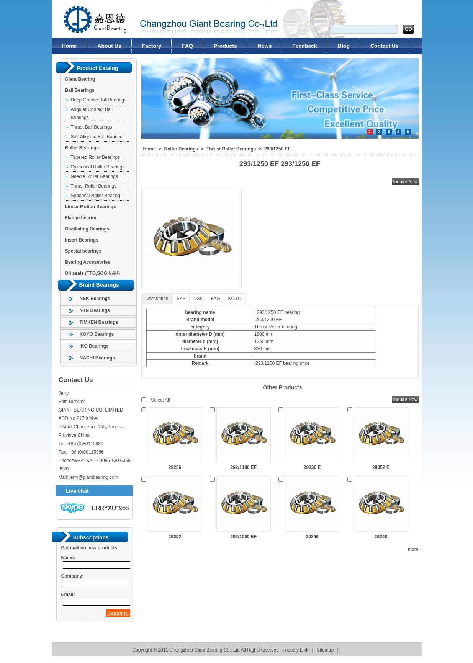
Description (157, 298)
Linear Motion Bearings (90, 206)
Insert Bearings (81, 240)
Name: (68, 557)
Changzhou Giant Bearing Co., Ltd (91, 19)
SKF (181, 298)
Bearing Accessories (87, 262)
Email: (68, 594)
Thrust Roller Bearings (93, 186)
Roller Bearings (82, 147)
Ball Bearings (80, 90)
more (413, 549)
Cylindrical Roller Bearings (98, 167)
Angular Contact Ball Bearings (92, 113)
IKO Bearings (94, 346)
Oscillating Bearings (87, 229)
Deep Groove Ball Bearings (98, 100)
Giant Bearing (80, 79)
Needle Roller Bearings (94, 176)
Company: (72, 576)
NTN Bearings (95, 310)
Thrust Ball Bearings (91, 127)
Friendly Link (295, 650)
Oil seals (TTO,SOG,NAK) (92, 273)
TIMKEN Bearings (99, 322)
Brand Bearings (99, 285)
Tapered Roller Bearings (95, 157)
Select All (160, 400)
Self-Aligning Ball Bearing (97, 136)
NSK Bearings (95, 298)
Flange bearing (81, 217)
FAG (215, 298)
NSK (198, 298)
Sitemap (325, 650)
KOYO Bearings (97, 334)
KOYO (235, 298)
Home (149, 149)
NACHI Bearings (97, 358)
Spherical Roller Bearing (95, 195)
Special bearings (83, 251)
